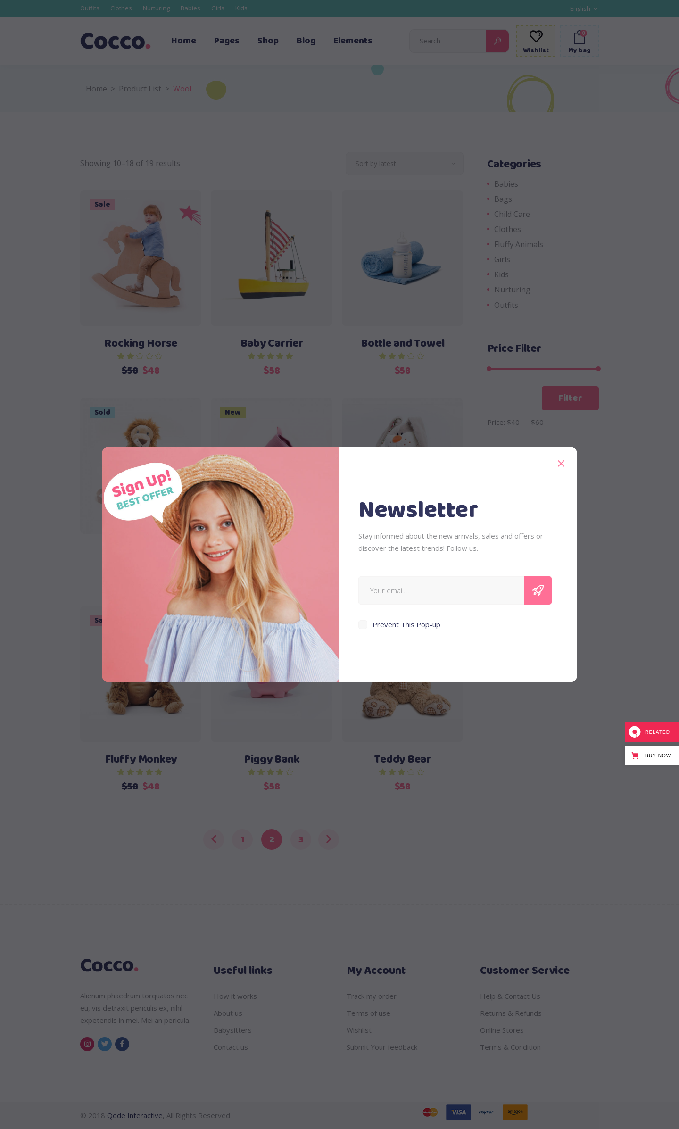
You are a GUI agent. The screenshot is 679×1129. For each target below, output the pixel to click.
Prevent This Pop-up (406, 624)
